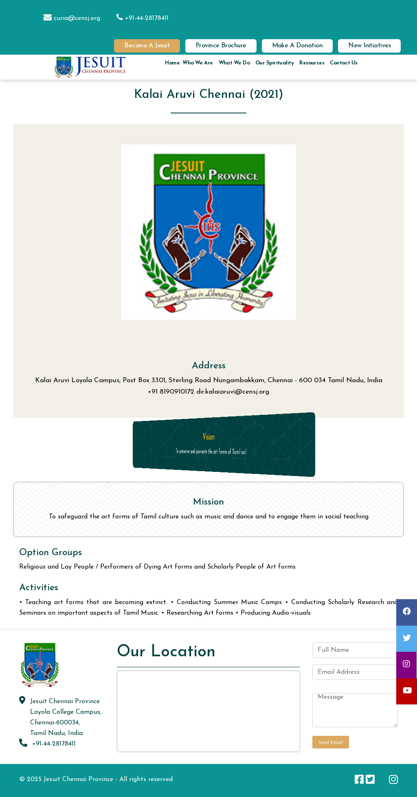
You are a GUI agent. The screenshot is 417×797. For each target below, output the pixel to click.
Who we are (197, 63)
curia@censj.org (67, 18)
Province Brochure (220, 45)
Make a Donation (297, 45)
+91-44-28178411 (138, 18)
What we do (234, 63)
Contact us (343, 63)
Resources (311, 63)
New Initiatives (369, 45)
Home (172, 63)
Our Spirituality (274, 63)
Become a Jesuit (147, 45)
